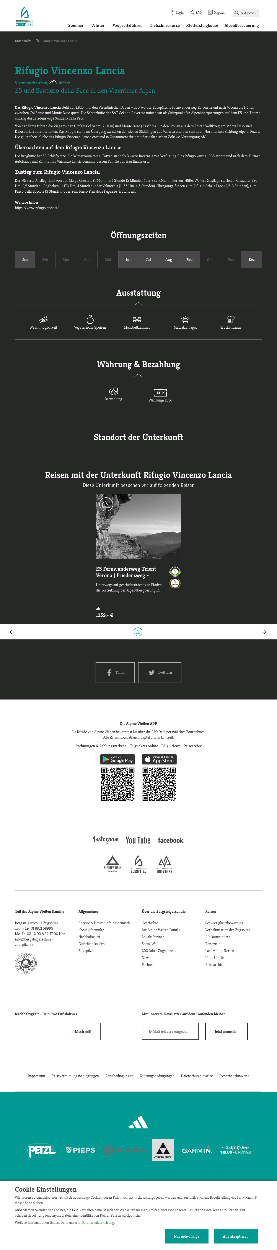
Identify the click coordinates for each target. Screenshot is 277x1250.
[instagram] (106, 844)
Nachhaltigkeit (89, 936)
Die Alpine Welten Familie (161, 929)
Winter (98, 25)
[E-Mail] (170, 1031)
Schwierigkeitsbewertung (224, 922)
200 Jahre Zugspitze (157, 950)
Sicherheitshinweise (234, 1075)
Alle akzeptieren (235, 1236)
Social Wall (150, 943)
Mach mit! (83, 1031)
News (146, 957)
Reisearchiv (214, 964)
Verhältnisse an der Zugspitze (227, 929)
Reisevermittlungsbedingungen (75, 1075)
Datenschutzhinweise (197, 1075)
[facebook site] (171, 843)
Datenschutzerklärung (98, 1222)
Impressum (36, 1075)
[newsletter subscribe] (226, 1031)
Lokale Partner (153, 936)
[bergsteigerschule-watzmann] (164, 871)
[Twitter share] (159, 672)
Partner (147, 964)
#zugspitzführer (127, 25)
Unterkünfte (23, 41)
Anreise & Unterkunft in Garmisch (104, 922)
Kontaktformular (91, 929)
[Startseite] (24, 17)
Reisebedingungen (119, 1075)
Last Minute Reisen (219, 950)
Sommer (76, 25)
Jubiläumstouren (218, 936)
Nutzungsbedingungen (157, 1075)
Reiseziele (212, 943)
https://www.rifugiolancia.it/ (37, 207)
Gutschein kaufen (91, 943)
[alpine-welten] (112, 871)
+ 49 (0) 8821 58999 (37, 928)
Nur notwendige (186, 1236)
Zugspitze (85, 950)
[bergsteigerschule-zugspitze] (138, 871)
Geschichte (150, 922)
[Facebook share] (115, 672)
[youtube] (138, 844)
